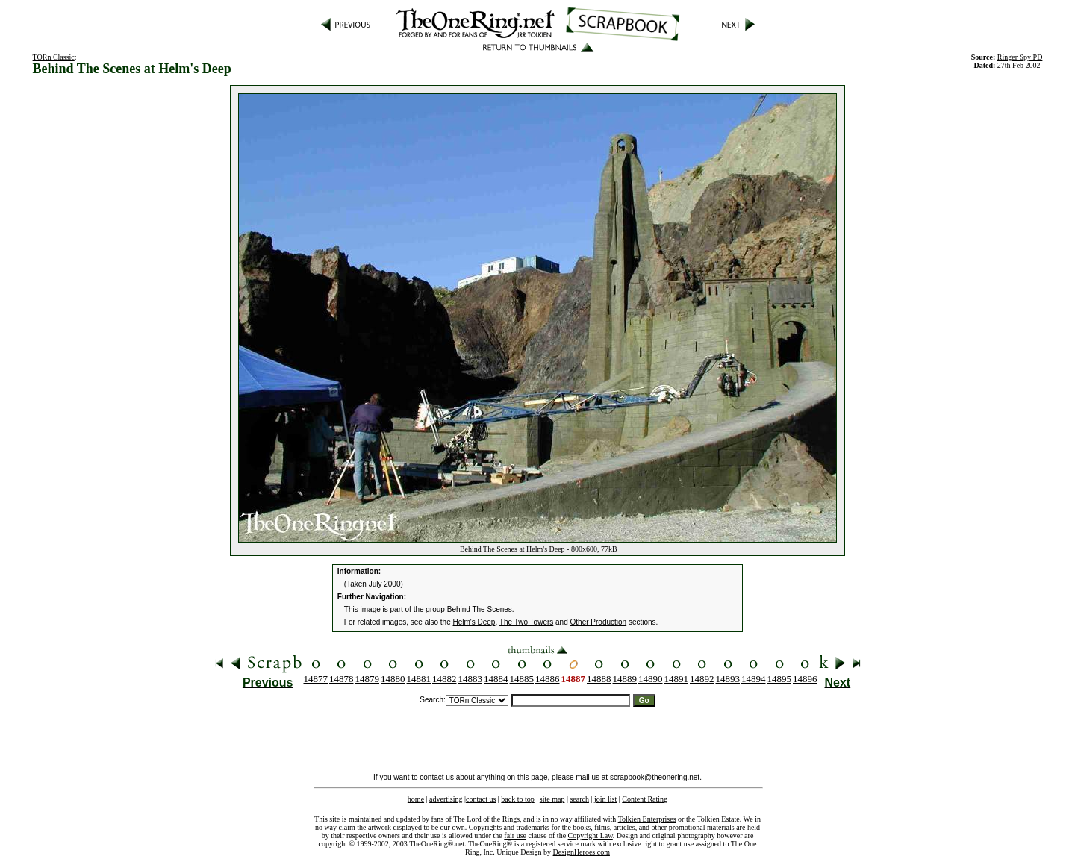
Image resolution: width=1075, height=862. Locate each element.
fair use (515, 835)
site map (552, 799)
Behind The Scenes (479, 609)
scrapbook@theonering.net (654, 777)
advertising (445, 799)
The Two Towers (526, 622)
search (579, 799)
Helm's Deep (474, 622)
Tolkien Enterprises (647, 819)
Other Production (598, 622)
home (416, 799)
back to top (517, 799)
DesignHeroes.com (581, 852)
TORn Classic (54, 57)
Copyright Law (590, 835)
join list (605, 799)
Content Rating (644, 799)
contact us (481, 799)
